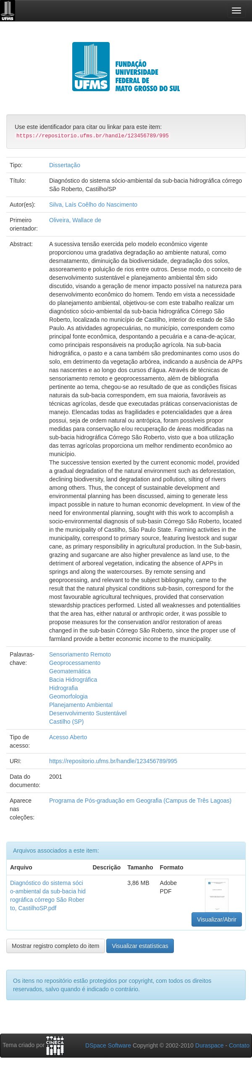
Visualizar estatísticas (140, 946)
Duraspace (209, 1045)
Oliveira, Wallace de (75, 220)
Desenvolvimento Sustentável (87, 713)
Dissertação (64, 165)
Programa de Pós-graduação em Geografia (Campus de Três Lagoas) (140, 800)
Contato (239, 1045)
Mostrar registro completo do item (56, 946)
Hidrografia (63, 688)
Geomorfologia (68, 696)
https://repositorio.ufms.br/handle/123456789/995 (113, 761)
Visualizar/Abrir (216, 919)
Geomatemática (70, 671)
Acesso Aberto (68, 737)
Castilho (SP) (66, 721)
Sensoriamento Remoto (80, 654)
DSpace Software (108, 1045)
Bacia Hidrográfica (73, 679)
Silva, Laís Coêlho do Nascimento (93, 204)
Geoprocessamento (74, 662)
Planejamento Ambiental (81, 704)
